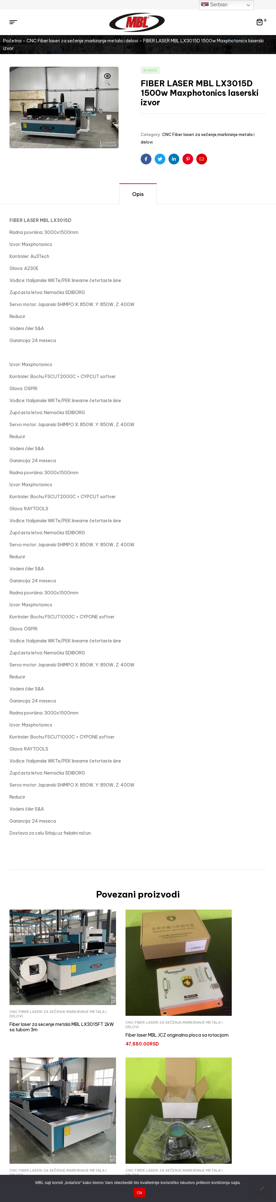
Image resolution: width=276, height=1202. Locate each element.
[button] (107, 80)
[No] (261, 1190)
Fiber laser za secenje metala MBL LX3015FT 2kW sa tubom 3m (44, 1003)
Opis (138, 194)
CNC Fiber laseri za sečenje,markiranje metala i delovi (82, 41)
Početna (12, 41)
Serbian (214, 5)
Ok (139, 1192)
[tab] (138, 193)
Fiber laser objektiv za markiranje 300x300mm (43, 1137)
